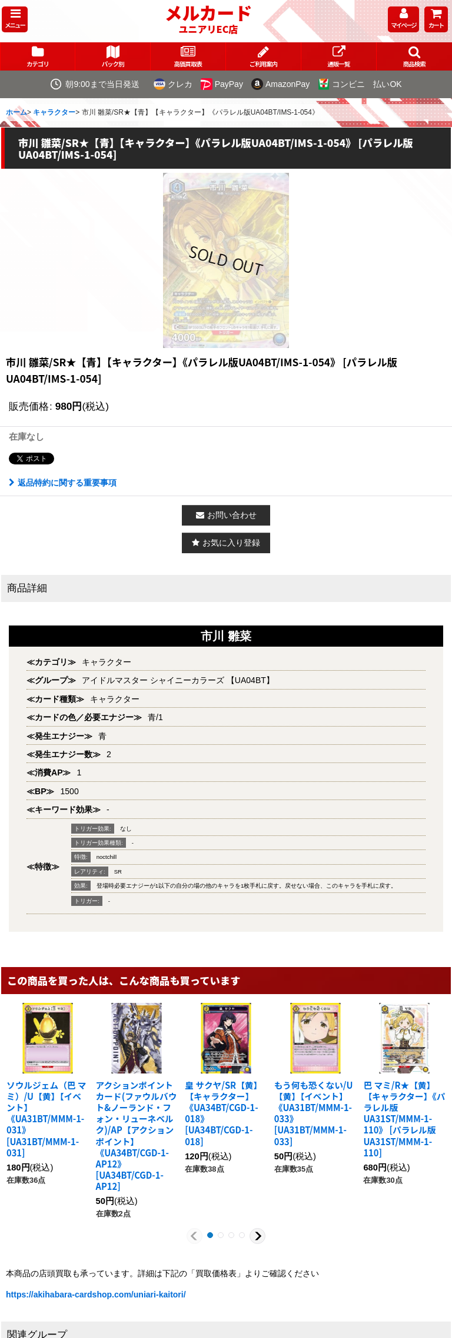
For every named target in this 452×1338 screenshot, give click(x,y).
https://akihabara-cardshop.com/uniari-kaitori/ (96, 1294)
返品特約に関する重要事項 (63, 482)
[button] (15, 19)
